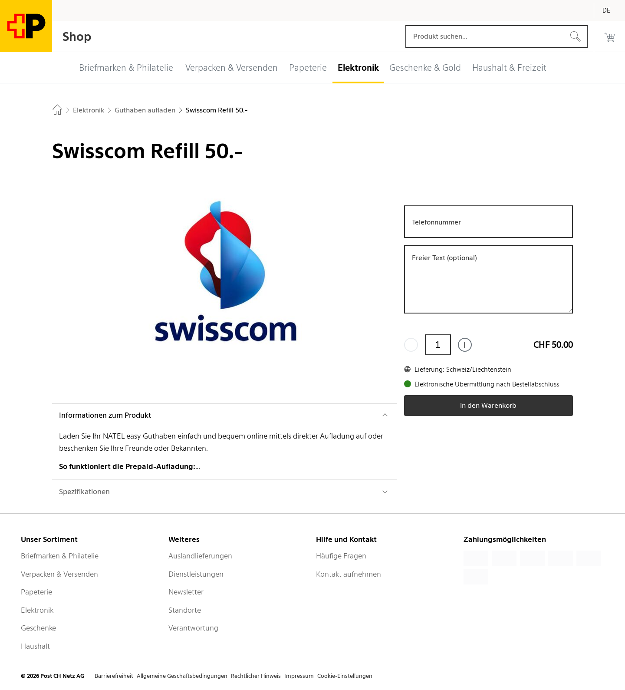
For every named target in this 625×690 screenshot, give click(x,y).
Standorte (184, 610)
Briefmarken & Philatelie (60, 555)
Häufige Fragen (341, 555)
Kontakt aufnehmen (348, 574)
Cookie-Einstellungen (344, 676)
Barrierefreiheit (114, 676)
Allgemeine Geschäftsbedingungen (182, 676)
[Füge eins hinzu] (465, 345)
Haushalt (35, 646)
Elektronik (37, 610)
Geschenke (38, 628)
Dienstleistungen (196, 574)
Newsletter (186, 592)
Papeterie (36, 592)
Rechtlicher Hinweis (256, 676)
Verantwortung (193, 628)
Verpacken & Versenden (59, 574)
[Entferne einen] (411, 345)
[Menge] (438, 344)
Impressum (299, 676)
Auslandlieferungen (200, 555)
